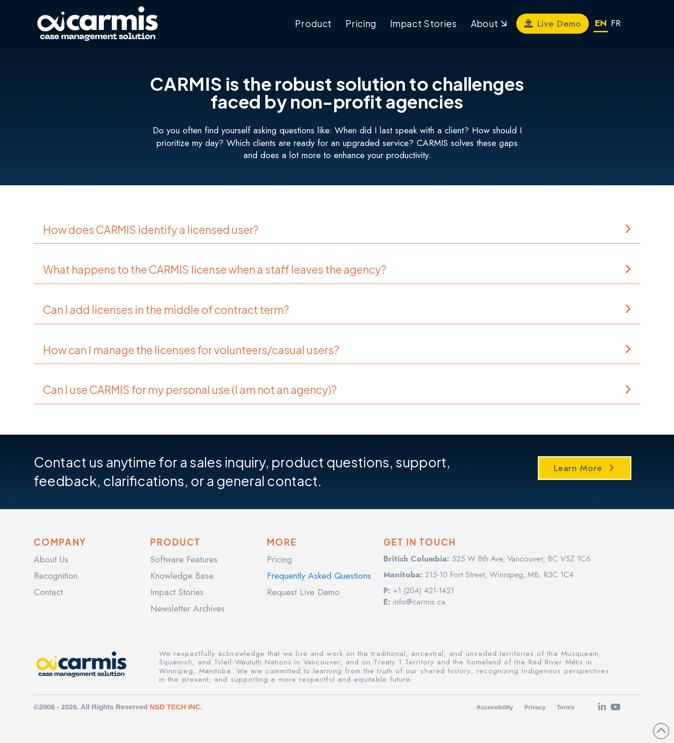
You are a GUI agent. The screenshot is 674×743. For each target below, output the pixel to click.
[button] (337, 230)
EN (601, 23)
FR (616, 23)
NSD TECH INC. (176, 707)
